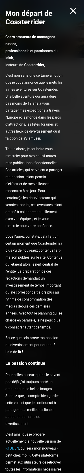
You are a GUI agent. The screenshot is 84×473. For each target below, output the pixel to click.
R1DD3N (12, 448)
